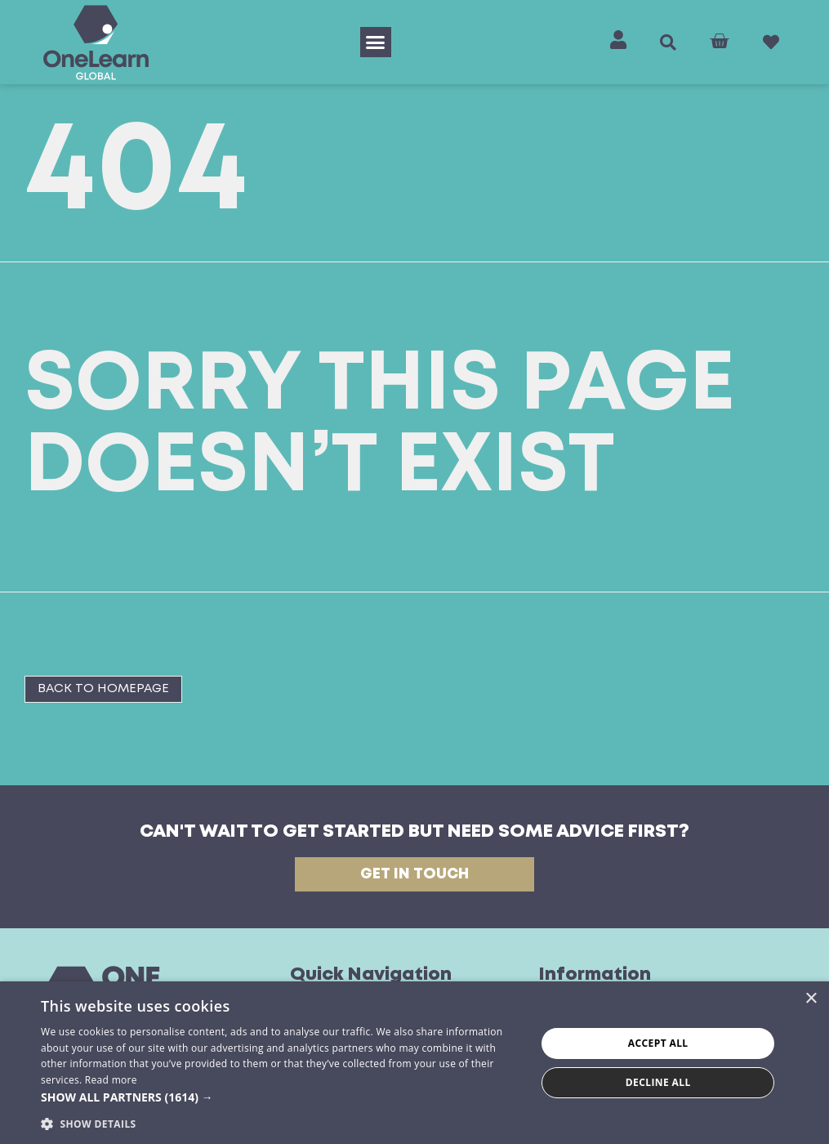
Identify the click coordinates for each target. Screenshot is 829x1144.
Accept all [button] (658, 1043)
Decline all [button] (658, 1082)
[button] (375, 42)
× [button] (810, 999)
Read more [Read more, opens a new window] (111, 1080)
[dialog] (414, 1062)
